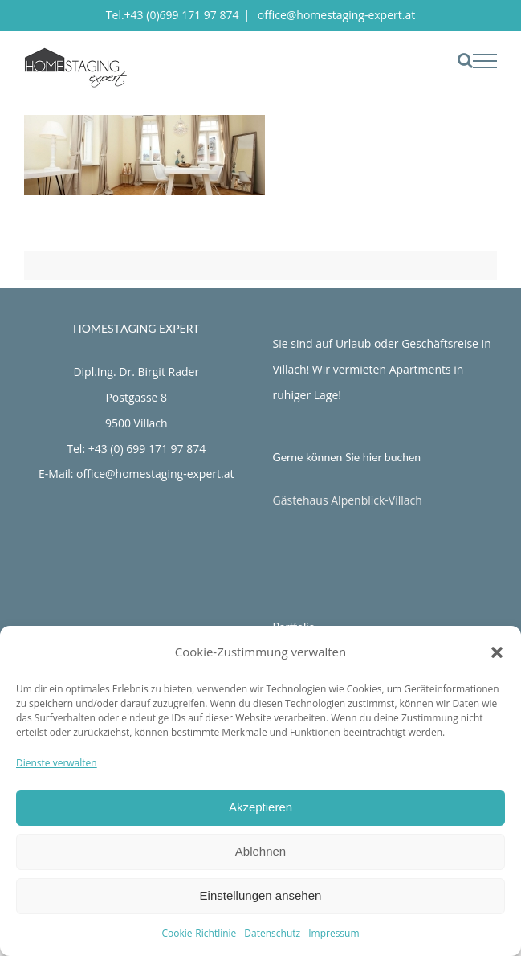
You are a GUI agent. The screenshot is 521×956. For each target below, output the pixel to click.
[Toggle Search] (465, 60)
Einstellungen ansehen (261, 895)
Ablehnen (260, 851)
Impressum (333, 933)
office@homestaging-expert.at (334, 14)
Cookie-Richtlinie (198, 933)
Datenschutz (272, 933)
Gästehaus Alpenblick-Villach (347, 500)
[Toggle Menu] (485, 61)
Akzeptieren (260, 807)
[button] (497, 652)
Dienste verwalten (56, 763)
